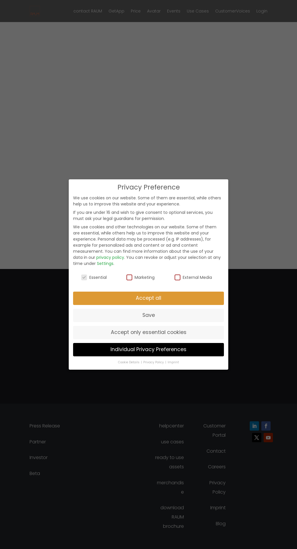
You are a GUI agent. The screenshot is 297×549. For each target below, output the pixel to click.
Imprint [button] (173, 362)
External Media (193, 277)
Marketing (140, 277)
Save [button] (148, 315)
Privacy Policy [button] (154, 362)
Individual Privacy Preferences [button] (148, 349)
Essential (94, 277)
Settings (105, 263)
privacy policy (110, 257)
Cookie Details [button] (129, 362)
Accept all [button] (148, 298)
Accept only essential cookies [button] (148, 332)
